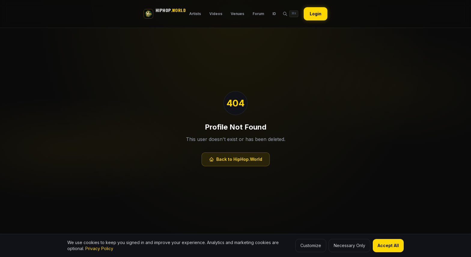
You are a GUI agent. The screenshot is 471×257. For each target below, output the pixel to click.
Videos (215, 13)
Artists (195, 13)
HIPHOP (171, 10)
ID (274, 13)
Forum (258, 13)
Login (315, 13)
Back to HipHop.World (235, 159)
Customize (310, 245)
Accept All (388, 245)
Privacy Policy (99, 248)
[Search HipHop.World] (290, 13)
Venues (237, 13)
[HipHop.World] (148, 13)
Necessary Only (349, 245)
